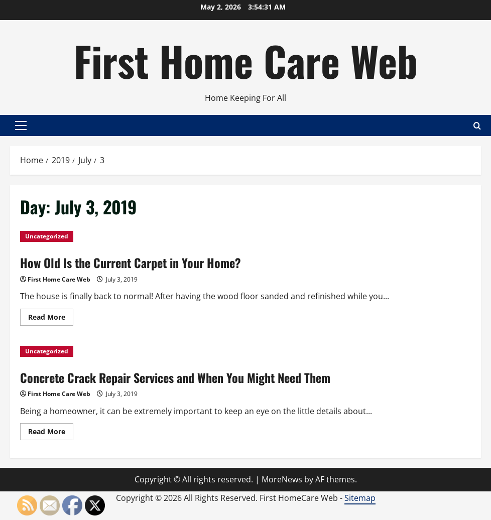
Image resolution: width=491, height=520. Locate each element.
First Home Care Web (246, 60)
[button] (21, 125)
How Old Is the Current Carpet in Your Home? (130, 262)
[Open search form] (477, 125)
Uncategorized (46, 236)
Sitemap (360, 497)
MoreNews (282, 479)
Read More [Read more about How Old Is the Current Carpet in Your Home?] (50, 319)
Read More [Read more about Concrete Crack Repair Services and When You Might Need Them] (50, 433)
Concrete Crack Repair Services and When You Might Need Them (175, 377)
